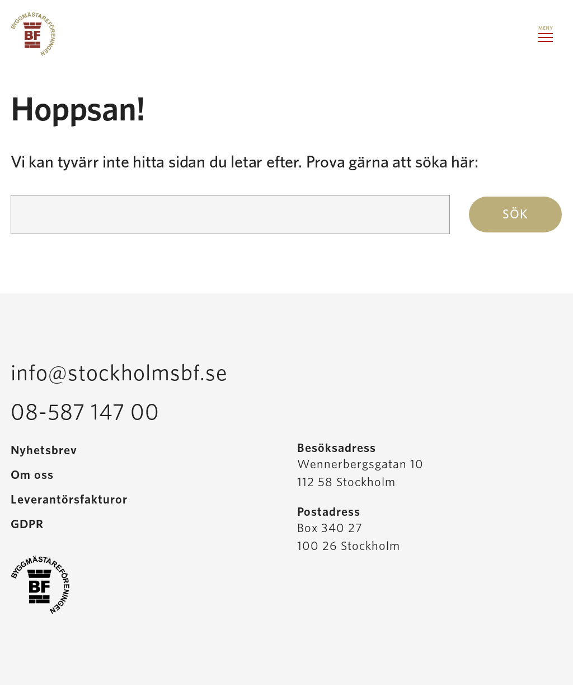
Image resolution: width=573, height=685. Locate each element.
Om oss (32, 475)
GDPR (27, 524)
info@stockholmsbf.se (119, 373)
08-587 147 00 (85, 413)
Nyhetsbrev (44, 450)
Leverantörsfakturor (69, 499)
